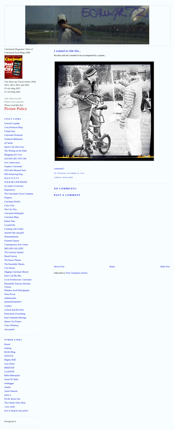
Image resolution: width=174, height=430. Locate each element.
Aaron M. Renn (11, 379)
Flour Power (9, 294)
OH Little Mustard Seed (15, 170)
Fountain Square (11, 240)
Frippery (8, 197)
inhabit (7, 387)
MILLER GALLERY (14, 248)
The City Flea (10, 209)
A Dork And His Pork (14, 310)
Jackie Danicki (11, 391)
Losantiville (9, 225)
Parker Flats (9, 221)
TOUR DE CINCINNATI (15, 182)
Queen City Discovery (14, 147)
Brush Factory (10, 256)
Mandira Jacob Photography (16, 290)
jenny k (7, 395)
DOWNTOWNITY (13, 302)
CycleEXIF (9, 371)
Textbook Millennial (13, 139)
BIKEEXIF (9, 367)
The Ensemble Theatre (14, 264)
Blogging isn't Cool (13, 154)
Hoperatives (9, 190)
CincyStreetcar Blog (13, 127)
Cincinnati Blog (11, 217)
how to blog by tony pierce (16, 410)
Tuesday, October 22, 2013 (71, 173)
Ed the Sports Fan (12, 399)
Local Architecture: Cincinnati (17, 279)
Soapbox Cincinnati (13, 166)
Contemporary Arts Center (16, 244)
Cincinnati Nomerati (13, 135)
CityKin (7, 306)
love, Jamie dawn (12, 162)
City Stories (9, 268)
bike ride (68, 177)
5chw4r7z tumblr (12, 123)
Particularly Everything (14, 313)
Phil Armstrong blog (13, 174)
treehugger (9, 383)
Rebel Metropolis (12, 375)
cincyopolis (9, 329)
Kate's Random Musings (15, 317)
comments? (59, 168)
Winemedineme (11, 236)
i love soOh (9, 406)
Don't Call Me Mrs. (13, 275)
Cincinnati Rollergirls (14, 213)
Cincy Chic (9, 205)
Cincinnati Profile (12, 201)
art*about (8, 143)
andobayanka (10, 298)
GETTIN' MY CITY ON (15, 158)
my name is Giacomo (13, 186)
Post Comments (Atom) (76, 273)
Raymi (7, 344)
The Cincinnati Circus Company (18, 193)
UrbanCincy (9, 131)
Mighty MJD (10, 360)
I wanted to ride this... (67, 51)
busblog (7, 348)
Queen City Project (12, 321)
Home (112, 266)
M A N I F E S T (11, 178)
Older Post (165, 266)
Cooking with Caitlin (13, 229)
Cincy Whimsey (11, 325)
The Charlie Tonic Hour (15, 402)
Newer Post (59, 266)
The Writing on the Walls (15, 150)
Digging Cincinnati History (16, 272)
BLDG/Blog (9, 352)
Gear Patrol (9, 364)
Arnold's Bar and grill (14, 233)
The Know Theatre (12, 260)
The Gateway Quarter (14, 252)
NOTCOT (8, 356)
